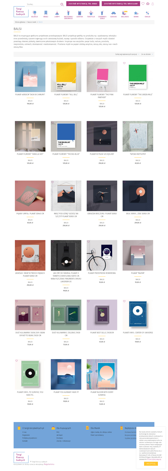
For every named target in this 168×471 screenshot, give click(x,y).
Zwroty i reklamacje (64, 441)
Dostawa (60, 438)
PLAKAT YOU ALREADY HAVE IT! (66, 392)
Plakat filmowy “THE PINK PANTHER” (101, 95)
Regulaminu (49, 464)
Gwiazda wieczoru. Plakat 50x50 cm (102, 215)
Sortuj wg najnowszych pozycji (127, 54)
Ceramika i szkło (102, 17)
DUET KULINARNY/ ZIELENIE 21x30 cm (66, 334)
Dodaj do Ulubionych (17, 64)
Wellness (125, 17)
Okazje (147, 17)
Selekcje (34, 17)
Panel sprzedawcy (97, 435)
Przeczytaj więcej (154, 459)
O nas (24, 432)
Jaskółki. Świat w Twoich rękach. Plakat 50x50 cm (30, 274)
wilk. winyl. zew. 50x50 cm (138, 213)
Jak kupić (60, 435)
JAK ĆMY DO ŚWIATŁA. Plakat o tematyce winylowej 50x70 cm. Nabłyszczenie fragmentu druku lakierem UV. (66, 277)
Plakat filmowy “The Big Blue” (66, 154)
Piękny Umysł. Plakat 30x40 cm (30, 213)
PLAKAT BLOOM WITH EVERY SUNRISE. (102, 393)
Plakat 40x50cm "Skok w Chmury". (30, 94)
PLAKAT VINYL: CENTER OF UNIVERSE (138, 333)
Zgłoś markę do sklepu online (101, 432)
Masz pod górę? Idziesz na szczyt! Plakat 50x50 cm (66, 215)
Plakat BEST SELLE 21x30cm (102, 333)
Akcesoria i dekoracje (68, 17)
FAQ (58, 432)
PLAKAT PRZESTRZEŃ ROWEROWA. (102, 273)
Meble (45, 17)
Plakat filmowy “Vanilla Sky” (30, 154)
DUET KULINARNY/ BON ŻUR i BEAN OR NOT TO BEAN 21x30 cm (30, 334)
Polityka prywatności (29, 438)
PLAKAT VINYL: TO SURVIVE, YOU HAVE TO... (30, 393)
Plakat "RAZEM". (138, 273)
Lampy (57, 17)
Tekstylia (91, 17)
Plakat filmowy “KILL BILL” (66, 94)
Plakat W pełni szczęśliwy (102, 154)
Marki (136, 17)
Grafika (79, 17)
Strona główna (20, 22)
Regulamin (26, 435)
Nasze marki (32, 22)
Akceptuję (151, 464)
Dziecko (113, 17)
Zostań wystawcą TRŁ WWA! (83, 4)
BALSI (30, 101)
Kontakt (24, 441)
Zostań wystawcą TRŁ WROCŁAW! (121, 4)
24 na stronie (147, 54)
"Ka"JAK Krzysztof (138, 154)
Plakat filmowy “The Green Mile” (138, 94)
